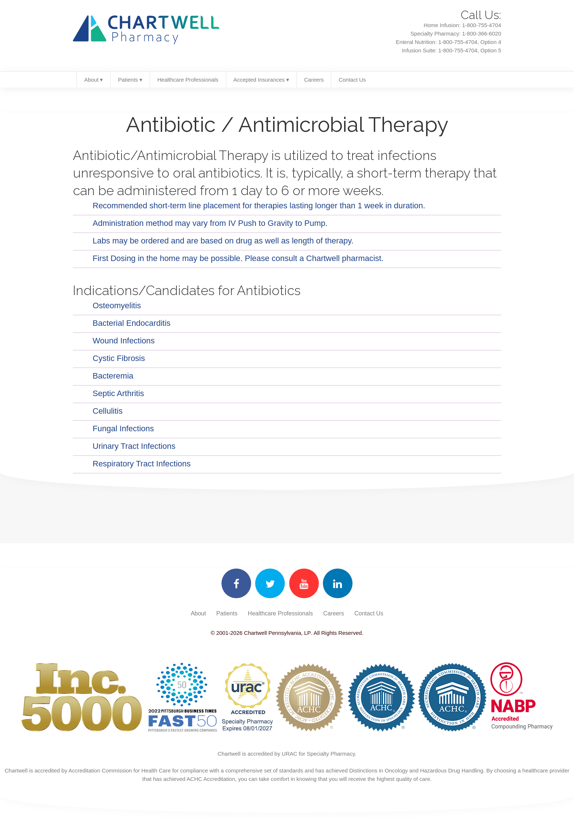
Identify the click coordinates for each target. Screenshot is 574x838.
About (198, 613)
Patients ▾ (130, 80)
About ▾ (93, 80)
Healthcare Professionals (188, 80)
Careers (314, 80)
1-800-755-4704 (481, 25)
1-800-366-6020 (481, 33)
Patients (227, 613)
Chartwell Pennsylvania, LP (276, 633)
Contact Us (352, 80)
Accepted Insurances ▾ (261, 80)
